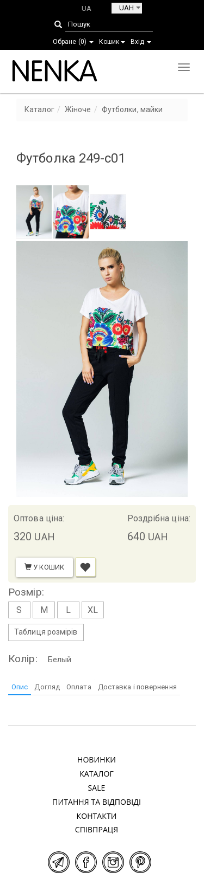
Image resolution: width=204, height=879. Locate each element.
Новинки (96, 759)
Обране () (73, 42)
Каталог (96, 773)
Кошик (112, 42)
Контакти (97, 816)
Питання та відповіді (96, 802)
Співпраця (97, 829)
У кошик (44, 567)
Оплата (78, 687)
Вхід (141, 42)
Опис (19, 687)
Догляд (47, 687)
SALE (96, 788)
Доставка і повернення (137, 687)
